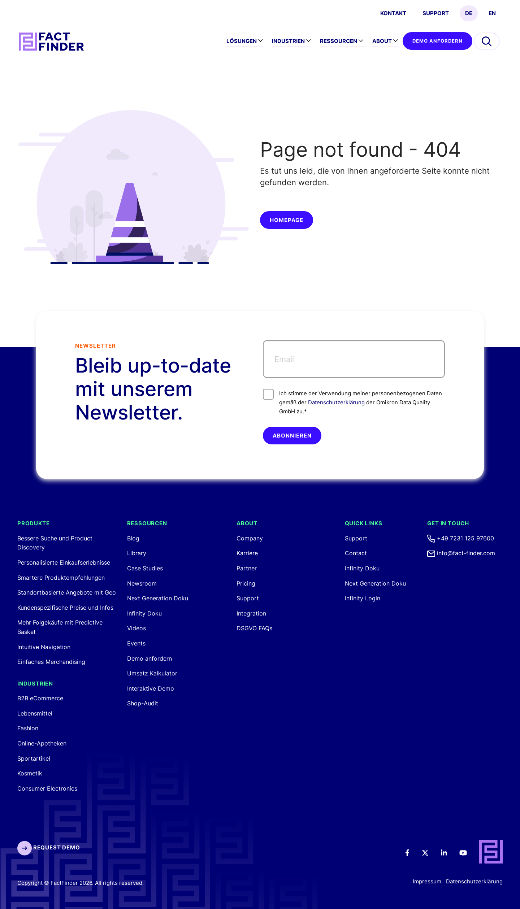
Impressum (427, 881)
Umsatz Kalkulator (152, 673)
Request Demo (48, 847)
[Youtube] (468, 852)
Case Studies (145, 568)
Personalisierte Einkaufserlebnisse (63, 562)
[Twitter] (430, 852)
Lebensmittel (34, 713)
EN (492, 13)
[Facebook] (412, 852)
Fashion (27, 728)
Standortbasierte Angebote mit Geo (66, 592)
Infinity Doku (144, 613)
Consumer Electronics (47, 788)
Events (136, 643)
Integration (251, 613)
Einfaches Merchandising (51, 661)
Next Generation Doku (157, 598)
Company (250, 538)
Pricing (246, 583)
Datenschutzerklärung (336, 402)
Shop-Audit (142, 703)
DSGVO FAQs (254, 628)
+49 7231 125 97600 (460, 538)
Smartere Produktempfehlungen (61, 577)
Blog (133, 538)
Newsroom (142, 583)
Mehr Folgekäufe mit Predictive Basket (60, 627)
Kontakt (393, 13)
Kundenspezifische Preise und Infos (65, 607)
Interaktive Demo (150, 688)
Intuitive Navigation (43, 647)
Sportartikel (33, 758)
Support (435, 13)
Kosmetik (29, 773)
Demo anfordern (437, 41)
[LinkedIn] (449, 852)
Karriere (247, 553)
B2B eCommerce (40, 698)
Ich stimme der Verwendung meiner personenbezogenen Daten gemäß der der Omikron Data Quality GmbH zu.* (352, 402)
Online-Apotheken (41, 743)
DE (468, 13)
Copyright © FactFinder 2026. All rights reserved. (80, 882)
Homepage (286, 220)
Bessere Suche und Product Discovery (54, 543)
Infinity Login (362, 598)
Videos (136, 628)
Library (136, 553)
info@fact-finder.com (461, 553)
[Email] (354, 359)
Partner (247, 568)
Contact (356, 553)
